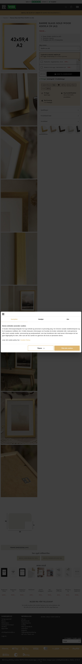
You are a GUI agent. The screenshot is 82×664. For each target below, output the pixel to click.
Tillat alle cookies (67, 348)
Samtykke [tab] (14, 319)
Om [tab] (68, 319)
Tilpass (40, 348)
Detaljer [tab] (41, 319)
